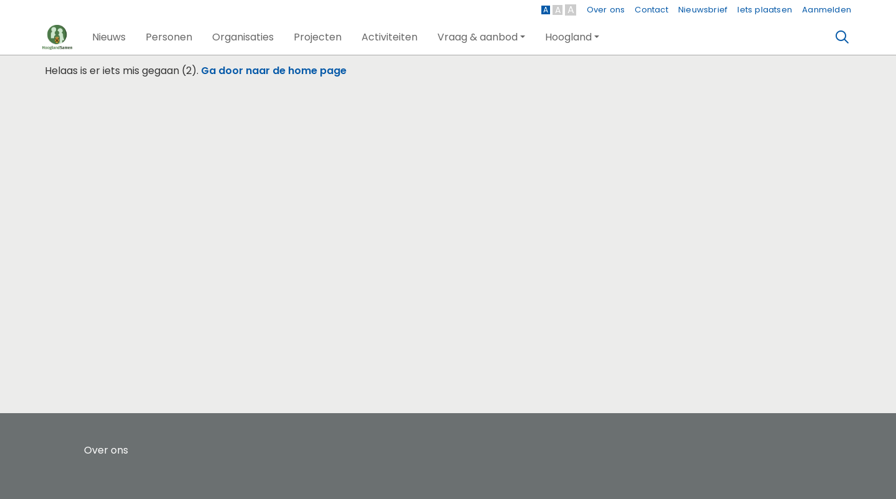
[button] (109, 37)
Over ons (606, 10)
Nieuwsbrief (702, 10)
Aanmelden (826, 10)
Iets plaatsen (764, 10)
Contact (651, 10)
